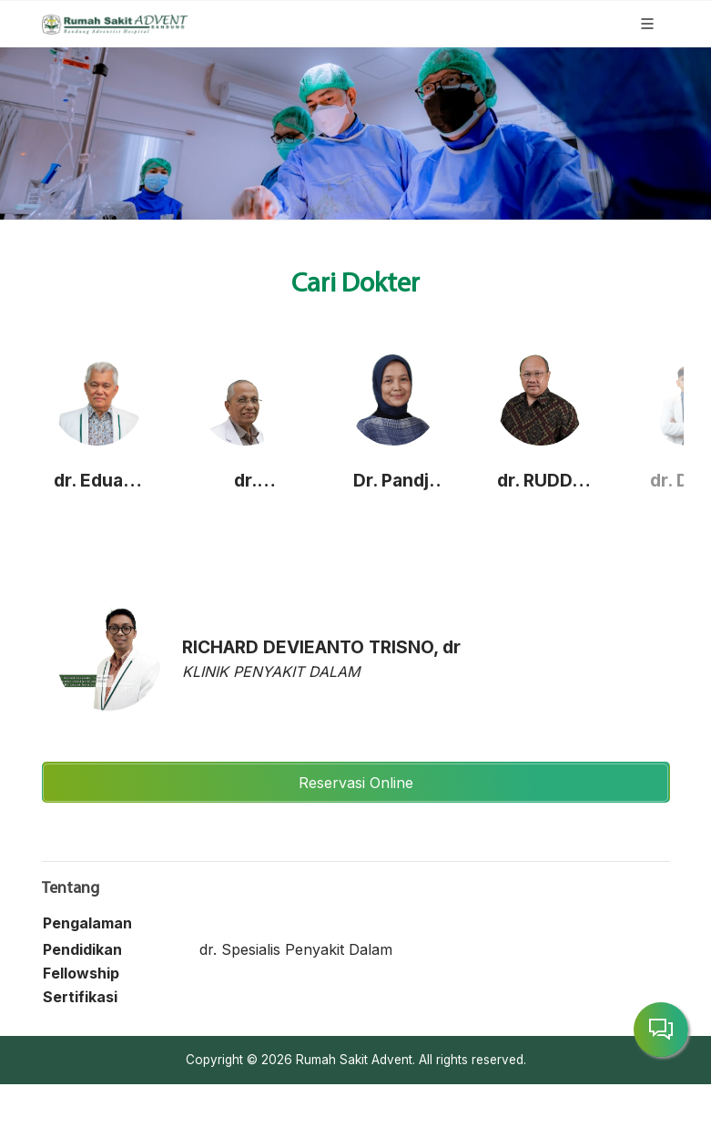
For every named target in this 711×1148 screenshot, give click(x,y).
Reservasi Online (356, 783)
